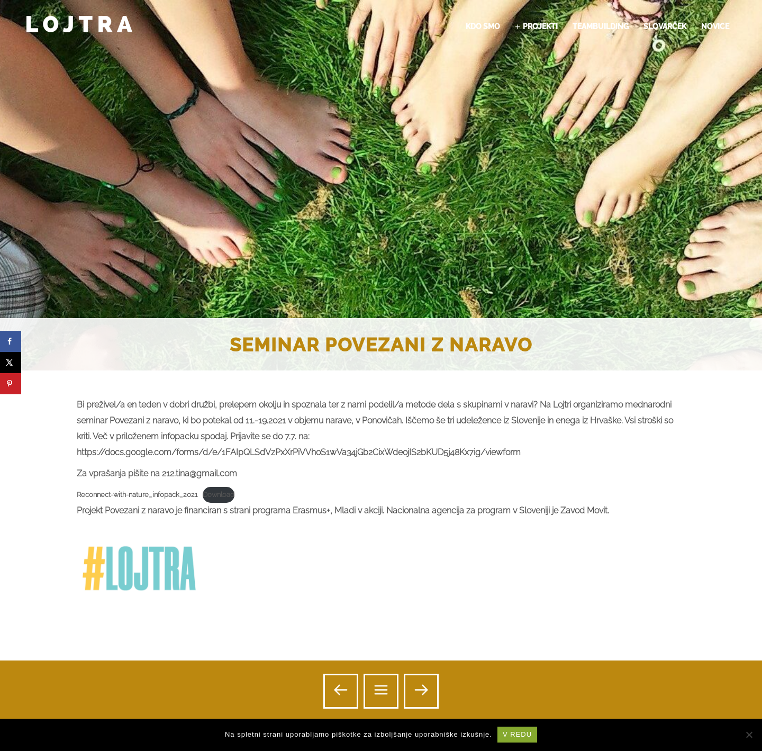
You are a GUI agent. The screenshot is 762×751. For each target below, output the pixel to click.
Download (218, 495)
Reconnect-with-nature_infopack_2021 (137, 495)
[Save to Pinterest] (10, 383)
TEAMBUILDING (601, 26)
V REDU (517, 734)
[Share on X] (10, 362)
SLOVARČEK (664, 26)
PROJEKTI (540, 26)
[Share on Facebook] (10, 341)
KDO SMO (483, 26)
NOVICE (715, 26)
